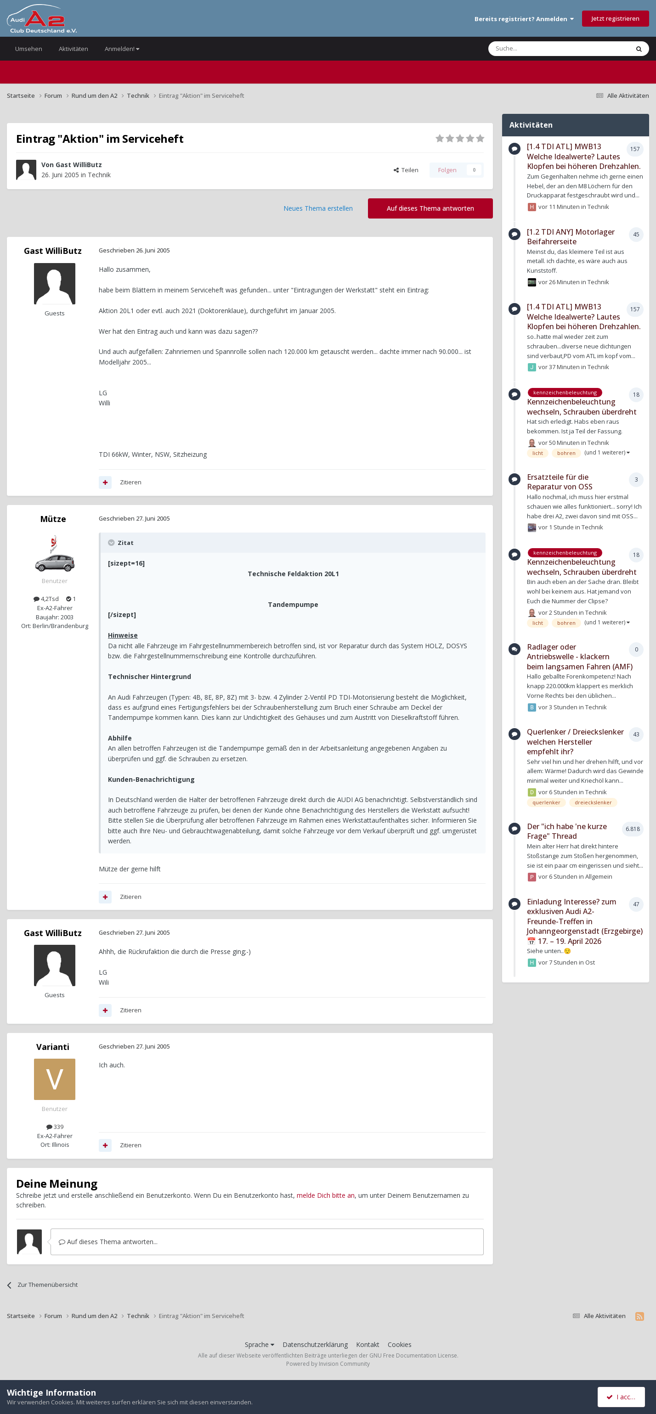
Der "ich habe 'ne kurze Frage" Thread (567, 831)
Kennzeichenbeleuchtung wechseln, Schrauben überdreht (582, 407)
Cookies (400, 1344)
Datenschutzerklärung (315, 1344)
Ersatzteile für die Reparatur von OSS (560, 482)
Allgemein (598, 876)
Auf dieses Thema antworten (430, 208)
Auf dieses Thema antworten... (108, 1241)
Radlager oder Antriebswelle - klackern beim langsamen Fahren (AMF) (580, 657)
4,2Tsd (46, 599)
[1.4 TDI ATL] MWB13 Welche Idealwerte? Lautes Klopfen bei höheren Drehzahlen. (584, 156)
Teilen (406, 170)
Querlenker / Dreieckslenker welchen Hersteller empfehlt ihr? (575, 742)
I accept (622, 1396)
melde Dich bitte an (326, 1195)
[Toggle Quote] (112, 542)
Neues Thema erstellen (318, 208)
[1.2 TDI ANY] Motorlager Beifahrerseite (571, 237)
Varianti (52, 1046)
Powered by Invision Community (328, 1364)
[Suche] (531, 48)
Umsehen (28, 49)
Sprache (259, 1344)
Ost (590, 962)
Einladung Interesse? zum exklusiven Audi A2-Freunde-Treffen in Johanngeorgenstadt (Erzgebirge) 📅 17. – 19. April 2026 (585, 921)
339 (54, 1126)
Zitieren (130, 482)
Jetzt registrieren (615, 18)
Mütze (53, 518)
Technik (99, 174)
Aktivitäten (73, 49)
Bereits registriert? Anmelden (524, 19)
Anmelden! (122, 49)
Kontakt (367, 1344)
